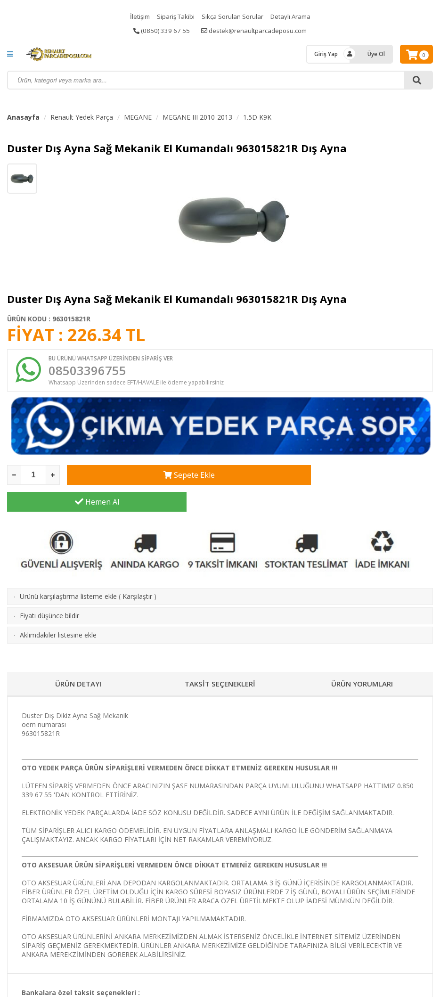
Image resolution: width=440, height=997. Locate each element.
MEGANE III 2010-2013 (197, 117)
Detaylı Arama (293, 16)
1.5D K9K (257, 117)
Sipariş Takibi (174, 16)
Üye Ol (376, 54)
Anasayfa (23, 117)
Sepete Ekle (156, 478)
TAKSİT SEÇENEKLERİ (220, 660)
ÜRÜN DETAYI (78, 660)
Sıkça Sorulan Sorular (233, 16)
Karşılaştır (137, 572)
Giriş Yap (326, 54)
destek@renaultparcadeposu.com (255, 30)
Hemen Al (343, 478)
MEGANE (138, 117)
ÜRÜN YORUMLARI (362, 660)
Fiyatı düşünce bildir (49, 592)
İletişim (136, 16)
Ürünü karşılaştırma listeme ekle (68, 572)
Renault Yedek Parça (81, 117)
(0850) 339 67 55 (159, 30)
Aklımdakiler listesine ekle (58, 611)
